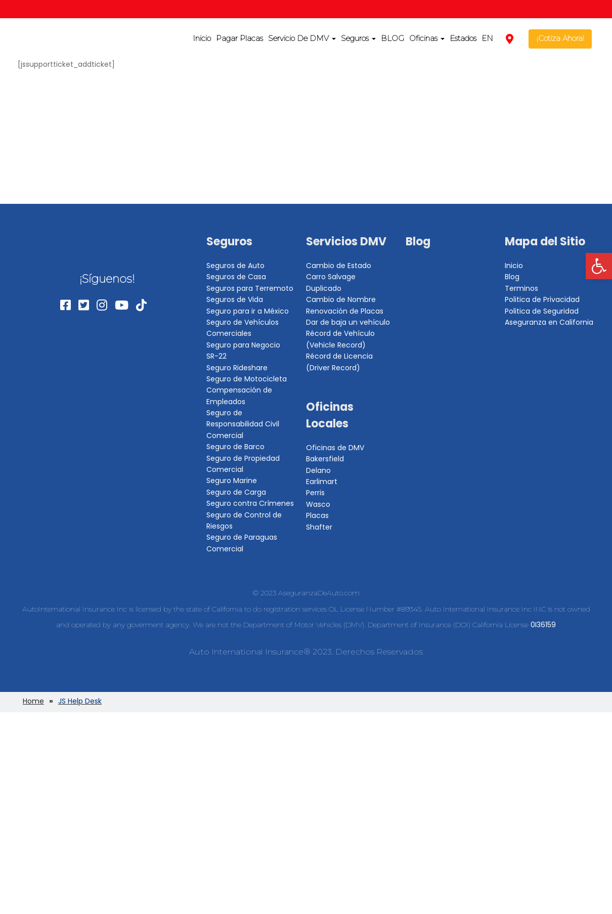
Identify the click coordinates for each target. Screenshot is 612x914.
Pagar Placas (239, 38)
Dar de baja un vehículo (348, 322)
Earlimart (321, 481)
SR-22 (216, 356)
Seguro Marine (231, 480)
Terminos (521, 288)
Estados (463, 38)
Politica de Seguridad (542, 311)
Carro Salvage (331, 277)
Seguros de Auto (235, 265)
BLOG (392, 38)
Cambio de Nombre (341, 299)
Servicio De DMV (302, 38)
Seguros (358, 38)
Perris (315, 493)
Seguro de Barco (235, 447)
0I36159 (543, 625)
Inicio (202, 38)
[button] (599, 266)
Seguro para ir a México (247, 311)
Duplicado (323, 288)
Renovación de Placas (344, 311)
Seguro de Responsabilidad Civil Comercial (242, 424)
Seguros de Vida (234, 299)
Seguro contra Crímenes (250, 503)
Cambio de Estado (338, 265)
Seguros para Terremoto (249, 288)
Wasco (318, 504)
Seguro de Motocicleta (246, 379)
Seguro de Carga (236, 492)
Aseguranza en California (549, 322)
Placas (317, 515)
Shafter (319, 527)
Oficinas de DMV (335, 448)
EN (487, 38)
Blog (418, 241)
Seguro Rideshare (237, 368)
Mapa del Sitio (545, 241)
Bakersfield (325, 459)
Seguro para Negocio (243, 345)
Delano (318, 470)
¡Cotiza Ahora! (560, 38)
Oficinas (427, 38)
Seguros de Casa (236, 277)
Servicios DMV (346, 241)
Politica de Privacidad (542, 299)
